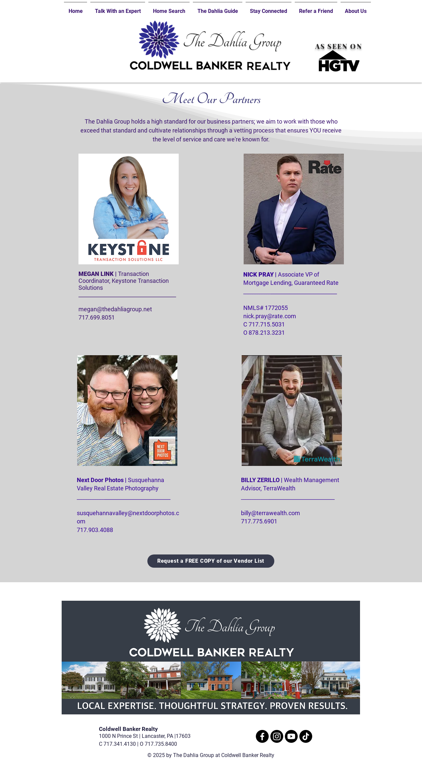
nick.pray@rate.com (269, 316)
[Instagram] (276, 736)
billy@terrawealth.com (270, 513)
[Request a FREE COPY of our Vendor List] (210, 561)
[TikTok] (305, 736)
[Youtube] (291, 736)
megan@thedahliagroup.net (115, 309)
